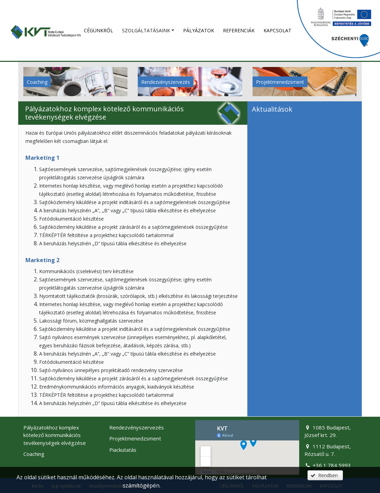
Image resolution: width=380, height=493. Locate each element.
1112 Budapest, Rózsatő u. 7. (327, 450)
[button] (325, 475)
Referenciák (239, 30)
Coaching (37, 81)
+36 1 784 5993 (327, 465)
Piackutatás (122, 449)
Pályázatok (198, 30)
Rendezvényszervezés (165, 81)
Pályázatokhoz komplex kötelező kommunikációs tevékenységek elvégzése (54, 435)
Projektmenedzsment (280, 81)
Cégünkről (98, 30)
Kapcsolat (277, 30)
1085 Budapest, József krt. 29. (327, 431)
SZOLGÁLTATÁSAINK (146, 30)
